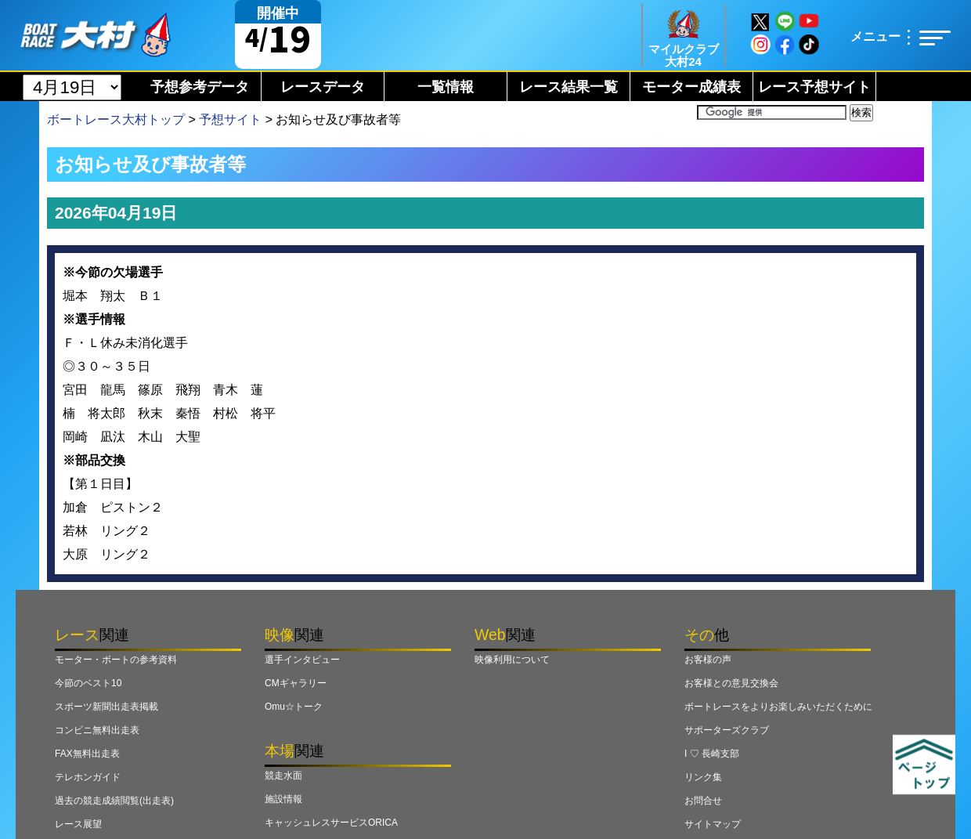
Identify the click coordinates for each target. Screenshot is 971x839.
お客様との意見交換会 (731, 683)
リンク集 (703, 777)
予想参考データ (199, 87)
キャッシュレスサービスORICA (331, 822)
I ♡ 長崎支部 (711, 753)
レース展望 (78, 824)
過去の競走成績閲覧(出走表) (114, 800)
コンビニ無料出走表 (97, 730)
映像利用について (512, 659)
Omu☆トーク (294, 706)
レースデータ (322, 87)
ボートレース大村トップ (116, 119)
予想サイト (230, 119)
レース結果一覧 (568, 87)
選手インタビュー (302, 659)
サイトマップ (712, 824)
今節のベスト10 (88, 683)
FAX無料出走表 (87, 753)
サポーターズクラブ (726, 730)
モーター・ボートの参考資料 (116, 659)
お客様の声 (707, 659)
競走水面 (283, 775)
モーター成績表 (691, 87)
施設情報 (283, 799)
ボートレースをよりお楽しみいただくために (778, 706)
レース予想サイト (814, 87)
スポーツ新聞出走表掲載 (106, 706)
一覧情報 (445, 87)
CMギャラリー (296, 683)
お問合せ (703, 800)
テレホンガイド (88, 777)
